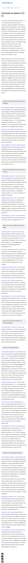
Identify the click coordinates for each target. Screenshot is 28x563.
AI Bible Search (9, 7)
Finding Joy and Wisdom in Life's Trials (10, 198)
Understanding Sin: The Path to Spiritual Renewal (13, 145)
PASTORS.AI (7, 3)
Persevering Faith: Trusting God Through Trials (12, 231)
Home (3, 7)
